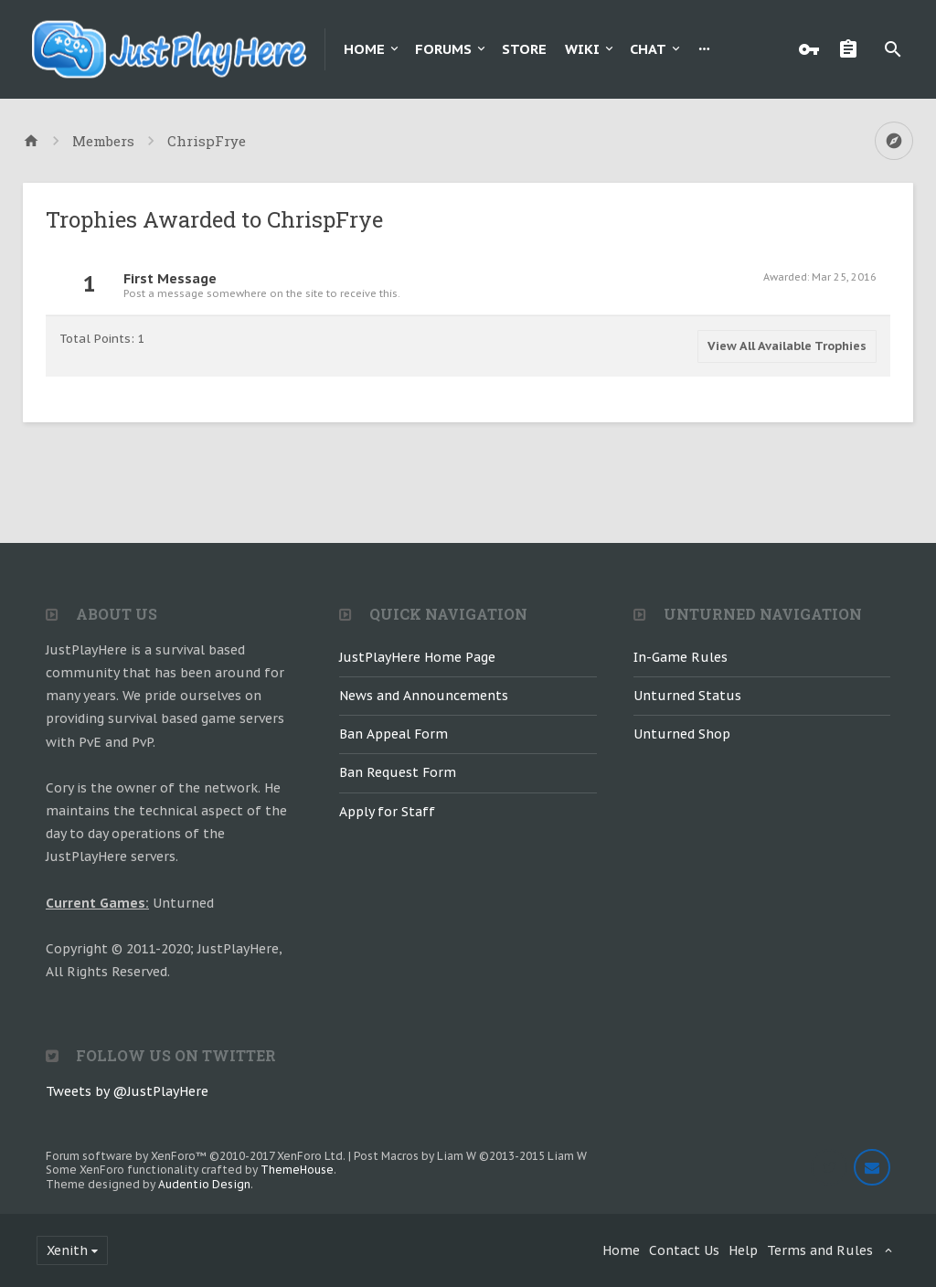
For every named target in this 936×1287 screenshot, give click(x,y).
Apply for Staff (387, 811)
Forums (443, 49)
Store (524, 49)
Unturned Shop (681, 734)
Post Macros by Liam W (470, 1156)
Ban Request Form (397, 772)
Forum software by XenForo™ (196, 1156)
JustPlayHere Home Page (417, 657)
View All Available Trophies (787, 346)
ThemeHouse (297, 1169)
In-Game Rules (680, 657)
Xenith (67, 1250)
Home (364, 49)
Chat (648, 49)
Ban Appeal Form (393, 734)
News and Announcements (423, 695)
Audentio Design (204, 1184)
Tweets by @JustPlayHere (127, 1091)
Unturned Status (687, 695)
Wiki (582, 49)
